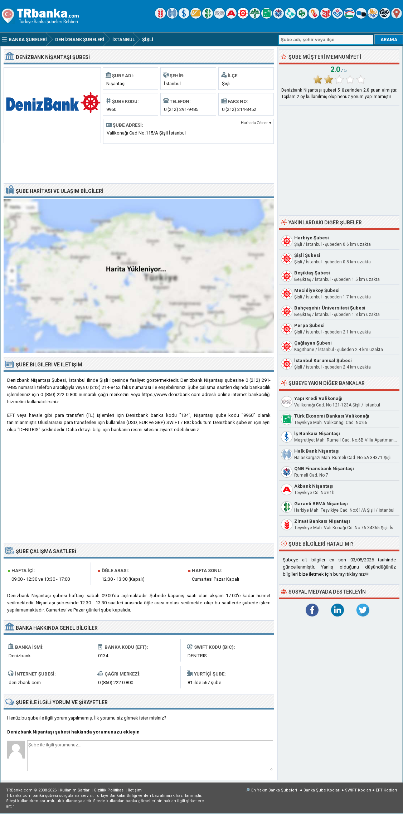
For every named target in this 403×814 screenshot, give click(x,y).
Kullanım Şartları (75, 790)
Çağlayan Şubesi (313, 343)
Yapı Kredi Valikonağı (318, 398)
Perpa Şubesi (309, 325)
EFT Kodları (386, 790)
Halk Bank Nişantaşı (317, 451)
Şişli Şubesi (307, 255)
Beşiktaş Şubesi (312, 273)
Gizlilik (109, 790)
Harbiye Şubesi (311, 237)
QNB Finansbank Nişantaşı (324, 468)
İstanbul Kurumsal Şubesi (323, 360)
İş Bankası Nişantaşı (317, 433)
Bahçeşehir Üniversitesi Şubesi (329, 308)
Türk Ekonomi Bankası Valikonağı (331, 416)
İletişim (135, 790)
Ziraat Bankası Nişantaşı (322, 521)
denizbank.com (25, 682)
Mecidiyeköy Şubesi (317, 290)
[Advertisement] (139, 163)
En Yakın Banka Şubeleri (274, 790)
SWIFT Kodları (358, 790)
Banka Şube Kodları (322, 790)
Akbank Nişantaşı (314, 486)
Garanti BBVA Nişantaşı (321, 503)
